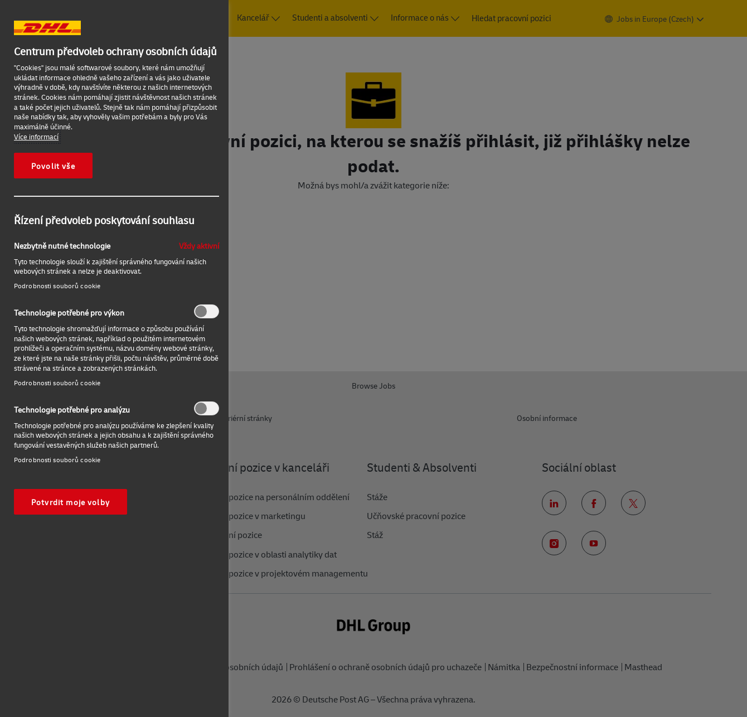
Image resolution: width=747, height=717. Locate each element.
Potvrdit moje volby (70, 501)
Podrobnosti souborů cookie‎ (57, 285)
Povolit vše (53, 165)
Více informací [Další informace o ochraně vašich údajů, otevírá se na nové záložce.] (36, 137)
